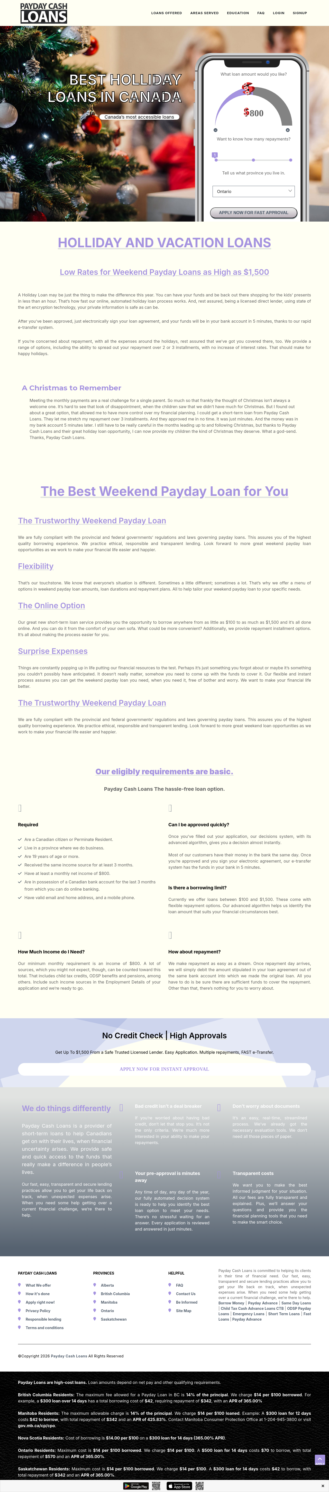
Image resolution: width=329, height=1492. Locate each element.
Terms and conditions (45, 1328)
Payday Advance (263, 1303)
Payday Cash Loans (69, 1356)
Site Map (183, 1311)
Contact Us (186, 1294)
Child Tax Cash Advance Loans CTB (252, 1308)
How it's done (38, 1294)
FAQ (179, 1285)
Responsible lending (43, 1319)
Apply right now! (40, 1302)
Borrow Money (231, 1303)
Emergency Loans (248, 1314)
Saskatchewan (114, 1319)
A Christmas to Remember (71, 387)
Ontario (107, 1311)
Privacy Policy (38, 1311)
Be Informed (186, 1302)
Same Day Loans (296, 1303)
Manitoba (109, 1302)
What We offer (38, 1285)
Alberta (107, 1285)
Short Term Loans (284, 1314)
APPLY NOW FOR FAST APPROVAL (253, 212)
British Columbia (115, 1294)
